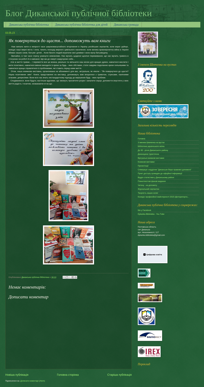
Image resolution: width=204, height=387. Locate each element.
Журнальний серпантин (148, 189)
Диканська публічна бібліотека (29, 24)
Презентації (143, 166)
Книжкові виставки (146, 162)
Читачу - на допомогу (147, 185)
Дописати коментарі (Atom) (32, 381)
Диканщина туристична (148, 154)
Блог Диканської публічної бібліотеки (78, 13)
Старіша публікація (119, 374)
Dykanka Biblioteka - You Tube (151, 214)
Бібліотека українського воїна (151, 146)
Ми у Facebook (144, 210)
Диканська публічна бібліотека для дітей (81, 24)
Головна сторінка (68, 374)
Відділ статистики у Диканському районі (156, 177)
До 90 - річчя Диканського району (153, 150)
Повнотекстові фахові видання (152, 181)
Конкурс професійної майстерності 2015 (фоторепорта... (163, 197)
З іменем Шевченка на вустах (151, 142)
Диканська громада (126, 24)
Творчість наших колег (148, 193)
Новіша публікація (16, 374)
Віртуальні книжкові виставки (151, 158)
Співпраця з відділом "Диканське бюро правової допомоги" (164, 169)
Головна (141, 138)
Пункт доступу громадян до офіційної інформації (160, 173)
